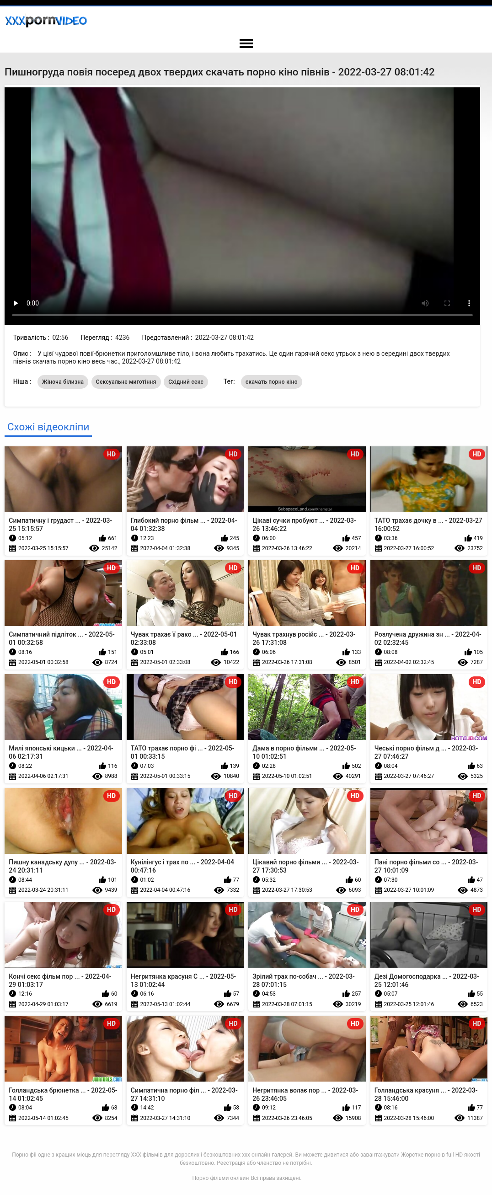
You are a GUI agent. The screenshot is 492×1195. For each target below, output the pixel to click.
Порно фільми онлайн (221, 1178)
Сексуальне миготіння (126, 382)
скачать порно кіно (272, 382)
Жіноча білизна (63, 382)
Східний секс (185, 382)
